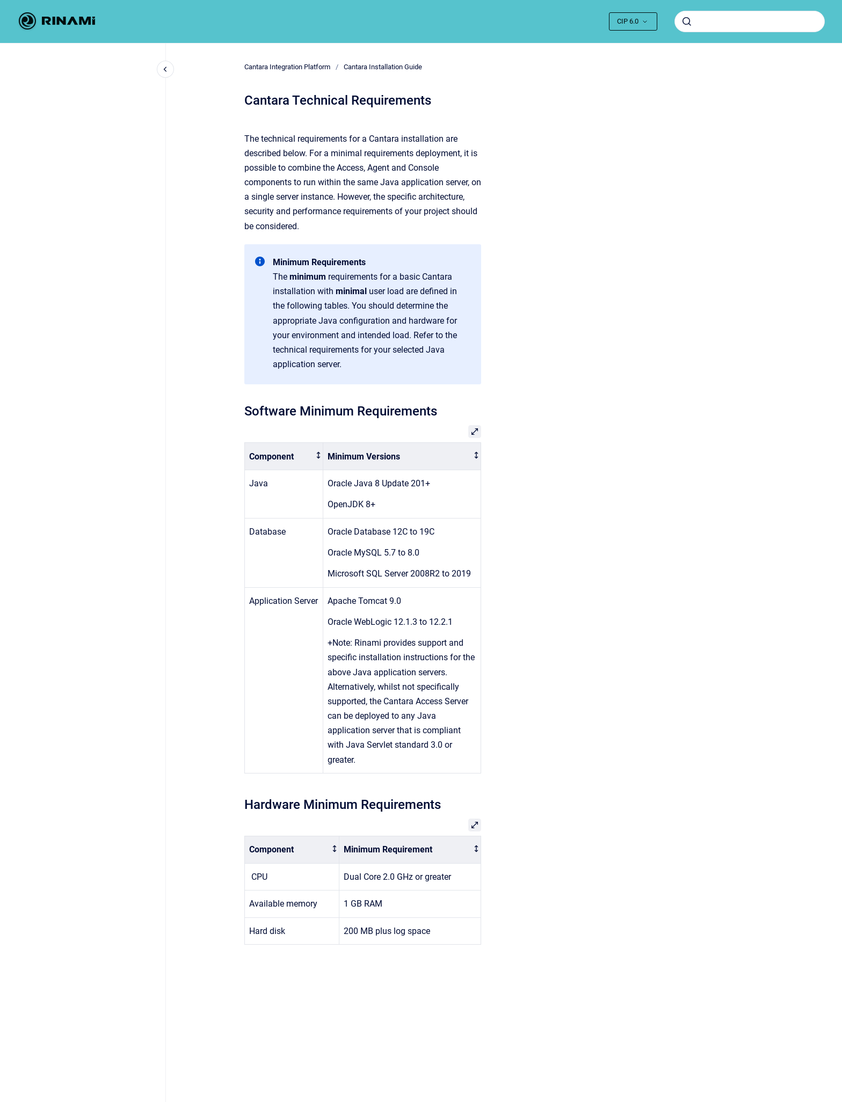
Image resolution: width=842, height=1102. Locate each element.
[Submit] (686, 21)
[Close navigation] (165, 69)
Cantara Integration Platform (287, 67)
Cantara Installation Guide (383, 67)
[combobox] (749, 21)
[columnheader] (284, 456)
